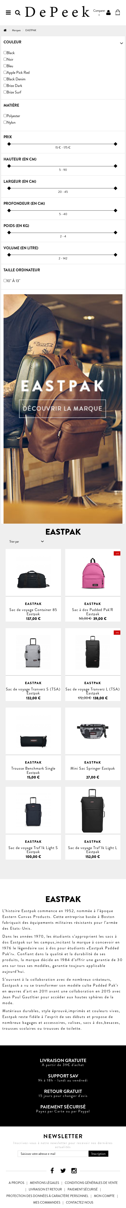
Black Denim (16, 79)
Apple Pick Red (18, 72)
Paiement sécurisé (83, 1189)
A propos (16, 1183)
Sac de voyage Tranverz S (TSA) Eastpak (33, 691)
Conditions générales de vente (91, 1183)
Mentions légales (44, 1183)
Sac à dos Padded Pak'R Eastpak (92, 611)
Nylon (11, 122)
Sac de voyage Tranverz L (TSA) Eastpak (92, 691)
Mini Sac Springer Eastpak (92, 768)
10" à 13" (13, 280)
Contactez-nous (79, 1202)
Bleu (10, 66)
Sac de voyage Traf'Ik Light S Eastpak (33, 849)
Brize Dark (14, 85)
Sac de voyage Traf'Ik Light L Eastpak (92, 849)
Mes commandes (46, 1202)
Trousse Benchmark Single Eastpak (33, 770)
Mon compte (104, 1196)
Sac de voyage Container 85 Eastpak (33, 611)
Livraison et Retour (45, 1189)
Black (11, 53)
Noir (10, 59)
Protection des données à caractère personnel (47, 1196)
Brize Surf (14, 92)
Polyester (13, 116)
